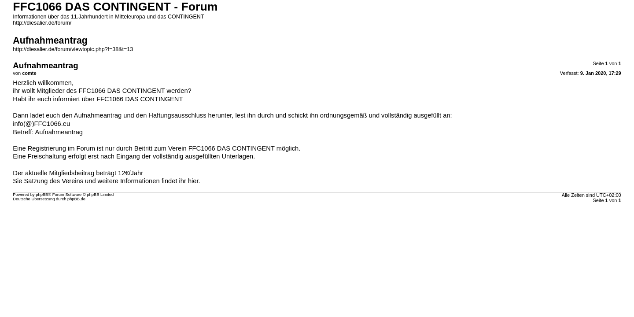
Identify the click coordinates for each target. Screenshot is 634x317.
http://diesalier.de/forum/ (42, 23)
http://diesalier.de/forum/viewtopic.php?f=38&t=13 (73, 49)
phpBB (42, 194)
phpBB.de (76, 199)
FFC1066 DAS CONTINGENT (139, 99)
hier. (194, 180)
